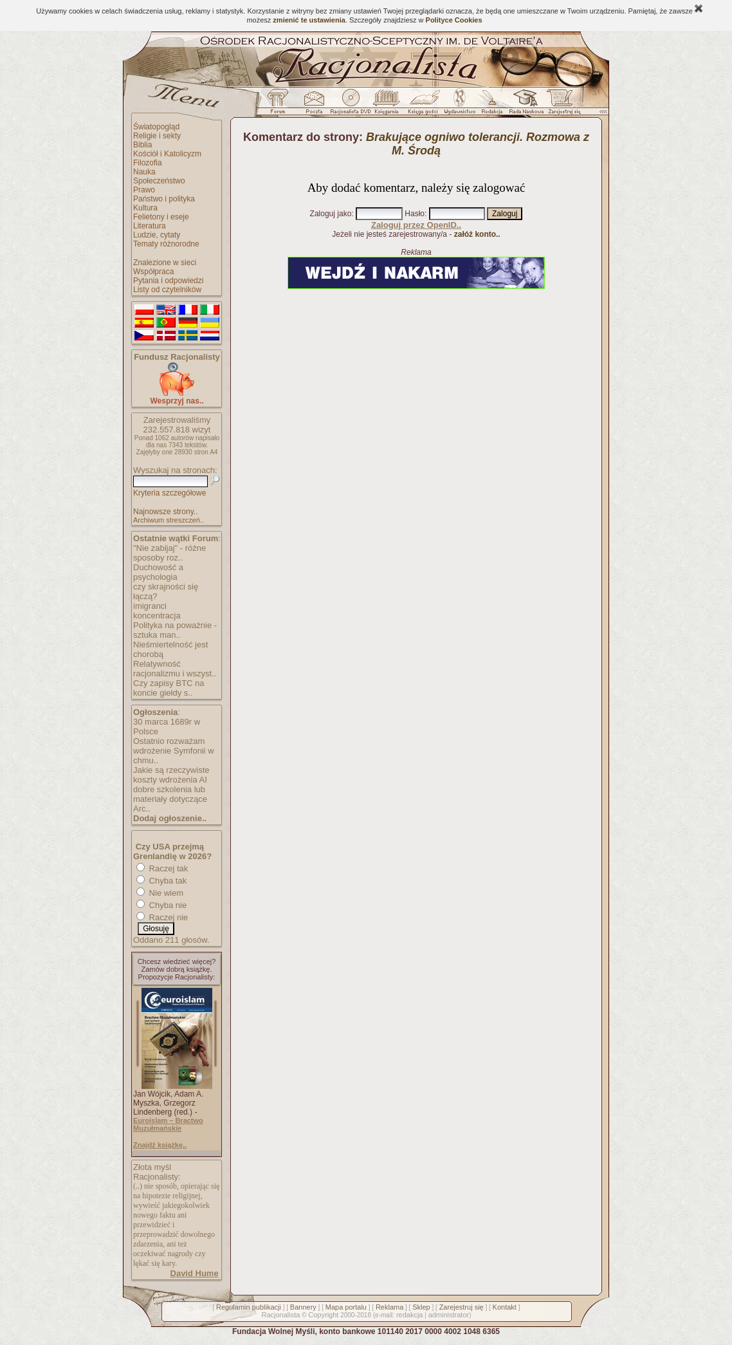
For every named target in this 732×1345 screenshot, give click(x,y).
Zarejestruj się (461, 1307)
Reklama (389, 1307)
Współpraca (153, 271)
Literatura (149, 225)
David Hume (194, 1273)
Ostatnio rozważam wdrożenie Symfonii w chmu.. (173, 750)
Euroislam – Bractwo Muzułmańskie (168, 1124)
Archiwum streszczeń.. (168, 520)
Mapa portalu (346, 1307)
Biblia (142, 144)
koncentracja (157, 615)
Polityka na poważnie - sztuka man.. (175, 630)
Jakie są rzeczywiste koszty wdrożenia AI (171, 774)
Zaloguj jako (331, 213)
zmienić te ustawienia (309, 20)
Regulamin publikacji (248, 1307)
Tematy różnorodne (166, 243)
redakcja (409, 1315)
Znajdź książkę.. (160, 1145)
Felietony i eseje (161, 216)
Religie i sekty (157, 135)
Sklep (421, 1307)
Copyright (323, 1315)
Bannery (303, 1307)
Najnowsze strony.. (165, 511)
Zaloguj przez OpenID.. (416, 225)
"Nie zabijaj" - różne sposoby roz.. (169, 552)
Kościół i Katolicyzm (167, 153)
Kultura (145, 207)
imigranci (150, 606)
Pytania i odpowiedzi (168, 280)
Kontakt (505, 1307)
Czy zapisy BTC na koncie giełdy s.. (169, 688)
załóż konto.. (477, 234)
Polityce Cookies (454, 20)
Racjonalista (280, 1315)
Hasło (415, 213)
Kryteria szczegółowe (169, 492)
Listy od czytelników (167, 289)
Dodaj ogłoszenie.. (169, 818)
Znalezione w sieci (164, 262)
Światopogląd (156, 126)
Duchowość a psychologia (158, 572)
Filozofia (147, 162)
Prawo (144, 189)
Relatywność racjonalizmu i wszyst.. (174, 668)
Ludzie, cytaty (156, 234)
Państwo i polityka (164, 198)
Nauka (144, 171)
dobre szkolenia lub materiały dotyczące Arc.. (170, 798)
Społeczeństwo (159, 180)
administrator (449, 1315)
